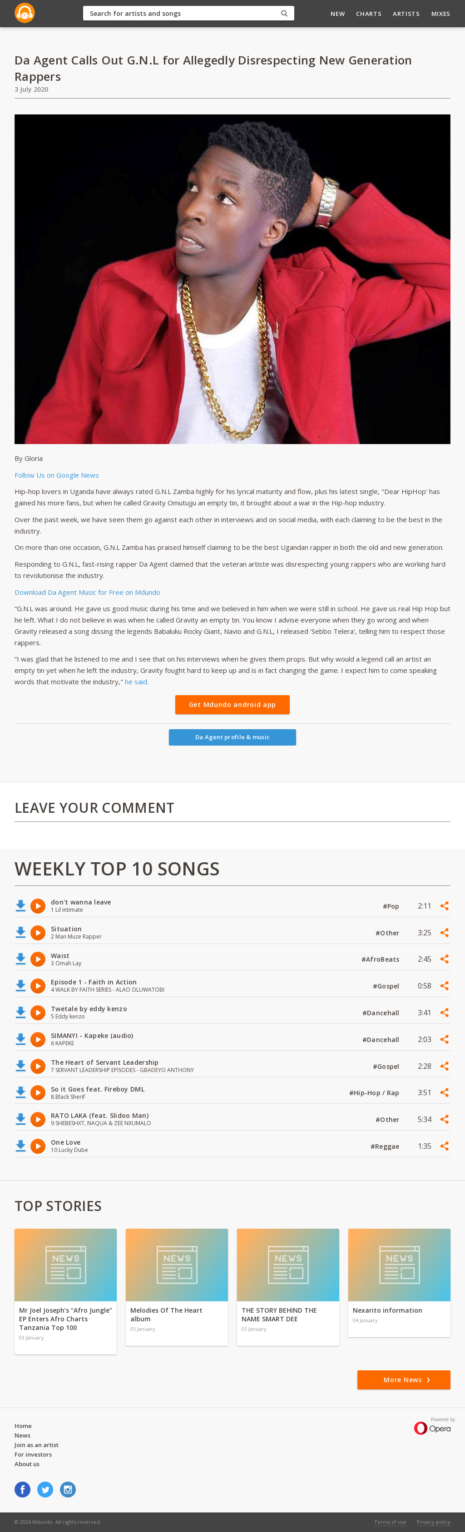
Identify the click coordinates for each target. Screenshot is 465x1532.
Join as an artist (37, 1445)
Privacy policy (433, 1521)
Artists (406, 14)
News (22, 1435)
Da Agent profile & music (232, 737)
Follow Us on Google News (57, 474)
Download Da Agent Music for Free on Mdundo (87, 592)
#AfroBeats (381, 959)
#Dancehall (381, 1012)
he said (136, 681)
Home (23, 1426)
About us (27, 1464)
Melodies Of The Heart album (166, 1314)
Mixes (440, 14)
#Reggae (386, 1146)
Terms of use (390, 1521)
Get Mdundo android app (232, 704)
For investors (33, 1454)
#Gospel (387, 986)
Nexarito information (387, 1310)
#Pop (392, 906)
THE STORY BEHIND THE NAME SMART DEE (279, 1314)
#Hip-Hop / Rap (375, 1092)
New (338, 14)
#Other (388, 933)
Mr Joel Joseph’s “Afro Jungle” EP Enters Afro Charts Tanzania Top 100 (65, 1319)
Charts (368, 14)
